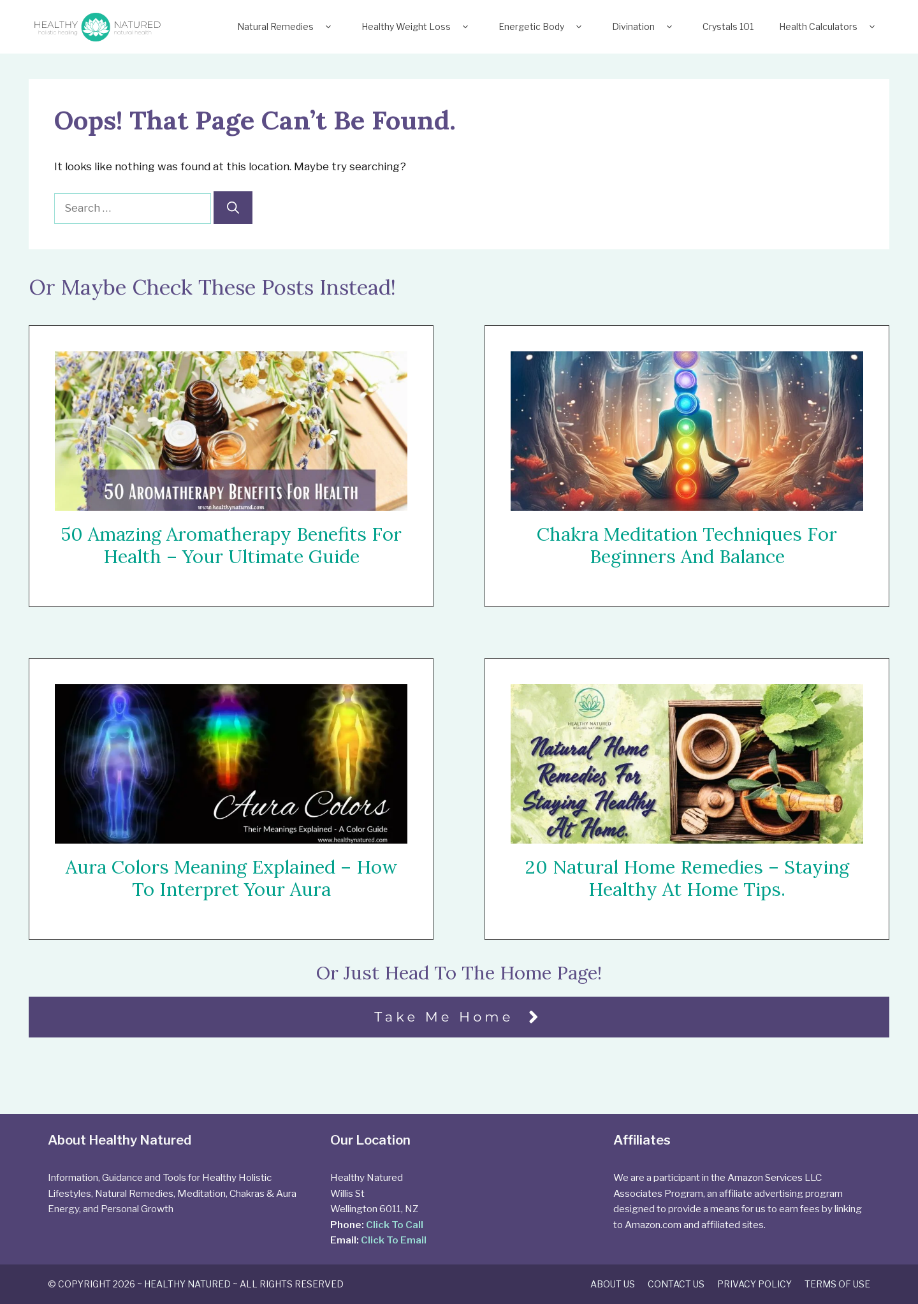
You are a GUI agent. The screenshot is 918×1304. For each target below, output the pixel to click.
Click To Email (393, 1240)
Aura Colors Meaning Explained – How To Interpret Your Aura (231, 878)
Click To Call (394, 1225)
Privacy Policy (754, 1283)
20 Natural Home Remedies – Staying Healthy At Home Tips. (687, 878)
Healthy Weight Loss (417, 27)
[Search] (233, 207)
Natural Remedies (286, 27)
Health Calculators (829, 27)
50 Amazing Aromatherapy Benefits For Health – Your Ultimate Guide (231, 545)
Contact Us (676, 1283)
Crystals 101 (728, 26)
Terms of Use (837, 1283)
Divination (644, 27)
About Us (612, 1283)
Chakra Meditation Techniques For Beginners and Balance (687, 545)
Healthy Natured (187, 1283)
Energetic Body (542, 27)
